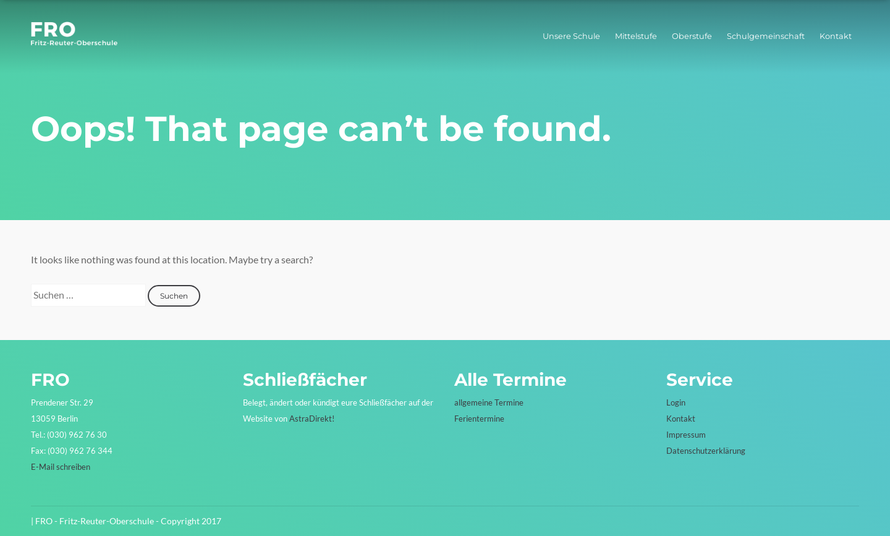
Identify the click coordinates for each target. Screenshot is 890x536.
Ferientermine (479, 418)
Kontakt (836, 36)
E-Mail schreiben (60, 467)
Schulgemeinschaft (766, 36)
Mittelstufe (636, 36)
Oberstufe (692, 36)
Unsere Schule (571, 36)
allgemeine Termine (488, 402)
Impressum (686, 435)
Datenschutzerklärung (705, 451)
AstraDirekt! (311, 418)
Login (675, 402)
